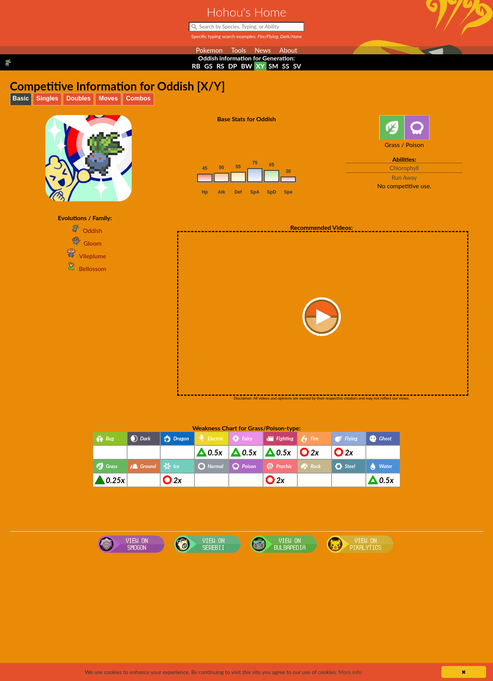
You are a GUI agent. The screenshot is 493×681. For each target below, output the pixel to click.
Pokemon (209, 50)
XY (260, 66)
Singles (47, 98)
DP (232, 66)
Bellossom (85, 268)
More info (349, 672)
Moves (108, 98)
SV (297, 66)
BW (246, 66)
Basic (21, 98)
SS (285, 66)
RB (196, 66)
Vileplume (85, 255)
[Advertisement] (246, 617)
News (263, 50)
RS (220, 66)
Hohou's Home (247, 11)
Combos (138, 98)
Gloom (85, 243)
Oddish (84, 230)
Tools (238, 50)
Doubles (78, 98)
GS (208, 66)
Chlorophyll (404, 167)
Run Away (404, 177)
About (288, 50)
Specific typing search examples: (246, 36)
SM (273, 66)
